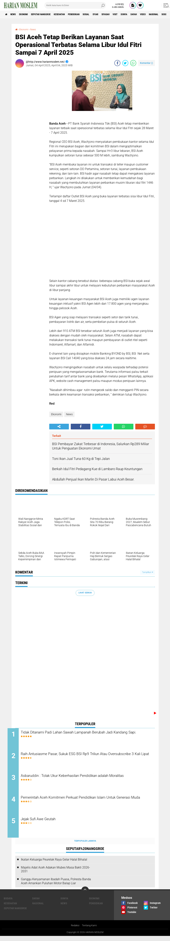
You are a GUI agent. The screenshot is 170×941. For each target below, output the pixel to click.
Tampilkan (147, 572)
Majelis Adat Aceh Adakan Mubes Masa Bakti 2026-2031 (55, 874)
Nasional (38, 908)
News (15, 14)
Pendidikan (90, 14)
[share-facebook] (117, 63)
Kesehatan (72, 14)
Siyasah (130, 14)
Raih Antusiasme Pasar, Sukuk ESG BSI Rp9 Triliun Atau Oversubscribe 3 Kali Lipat (78, 758)
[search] (75, 5)
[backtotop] (85, 895)
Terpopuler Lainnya (85, 845)
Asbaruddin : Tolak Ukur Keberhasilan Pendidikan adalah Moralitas (87, 778)
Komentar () (146, 63)
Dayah (36, 903)
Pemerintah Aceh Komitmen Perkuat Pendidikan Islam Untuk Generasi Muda (83, 804)
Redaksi (74, 930)
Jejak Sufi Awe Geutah (48, 824)
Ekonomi (28, 14)
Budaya (8, 903)
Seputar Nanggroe (49, 14)
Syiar (117, 14)
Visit (142, 14)
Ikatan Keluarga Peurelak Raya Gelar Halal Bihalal (54, 864)
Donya (153, 14)
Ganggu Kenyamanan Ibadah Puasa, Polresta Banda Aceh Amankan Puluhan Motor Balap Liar (56, 886)
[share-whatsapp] (133, 63)
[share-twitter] (125, 63)
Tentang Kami (90, 930)
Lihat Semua (85, 592)
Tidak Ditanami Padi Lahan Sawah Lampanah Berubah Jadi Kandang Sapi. (82, 735)
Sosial (105, 14)
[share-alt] (59, 426)
